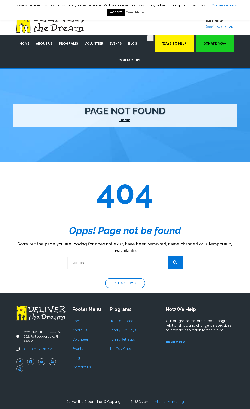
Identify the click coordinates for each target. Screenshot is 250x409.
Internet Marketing (169, 401)
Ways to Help (174, 43)
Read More (135, 12)
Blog (132, 43)
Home (24, 43)
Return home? (125, 283)
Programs (68, 43)
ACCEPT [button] (116, 12)
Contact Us (129, 60)
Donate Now (214, 43)
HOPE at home (121, 321)
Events (116, 43)
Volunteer (94, 43)
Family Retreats (122, 339)
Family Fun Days (123, 330)
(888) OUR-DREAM (220, 27)
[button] (175, 262)
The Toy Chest (121, 348)
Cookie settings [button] (224, 5)
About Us (44, 43)
